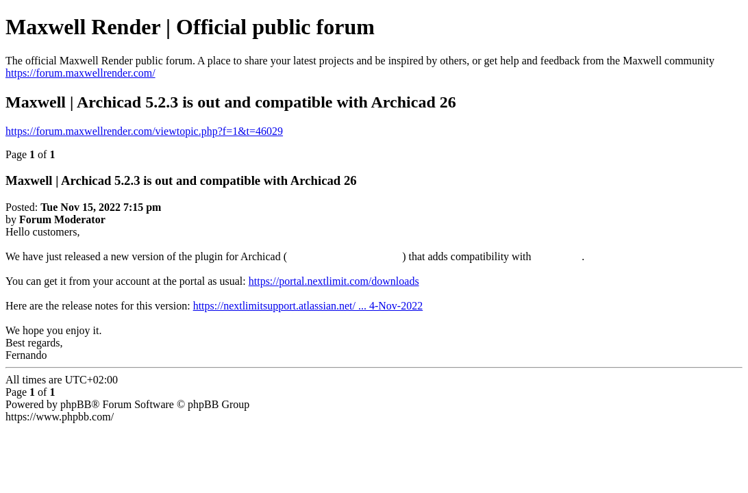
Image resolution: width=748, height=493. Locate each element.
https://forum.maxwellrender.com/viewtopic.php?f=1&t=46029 (144, 131)
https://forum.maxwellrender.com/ (80, 73)
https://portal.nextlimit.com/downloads (334, 281)
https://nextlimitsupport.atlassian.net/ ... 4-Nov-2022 (308, 306)
